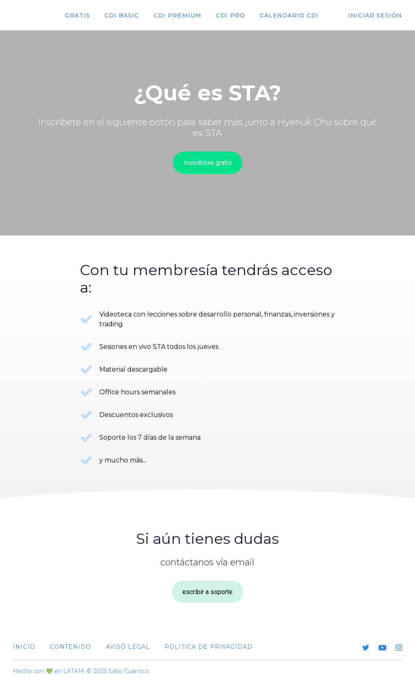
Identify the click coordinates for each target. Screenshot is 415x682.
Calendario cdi (289, 15)
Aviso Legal (128, 646)
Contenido (70, 646)
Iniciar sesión (375, 15)
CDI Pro (230, 15)
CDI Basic (122, 15)
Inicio (24, 646)
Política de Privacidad (208, 646)
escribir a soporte (207, 592)
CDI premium (177, 15)
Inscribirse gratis (208, 163)
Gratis (77, 15)
